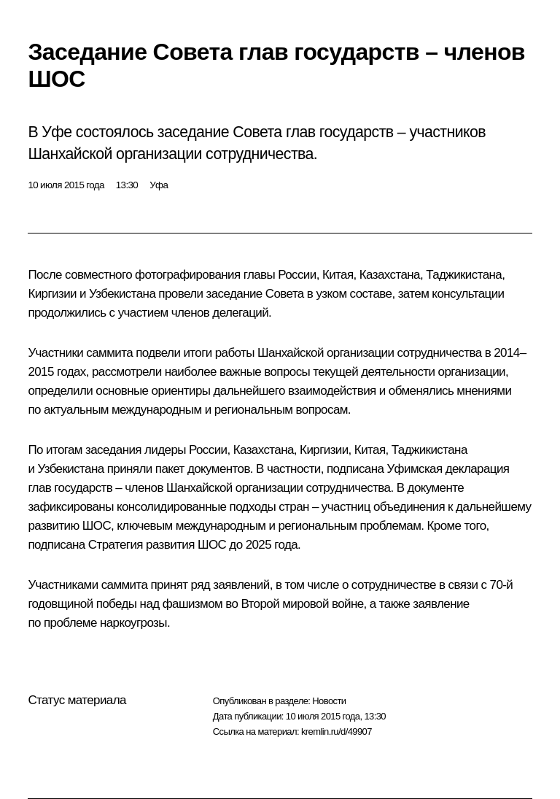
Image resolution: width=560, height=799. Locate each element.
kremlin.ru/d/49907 (336, 731)
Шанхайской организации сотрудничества (369, 353)
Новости (329, 700)
